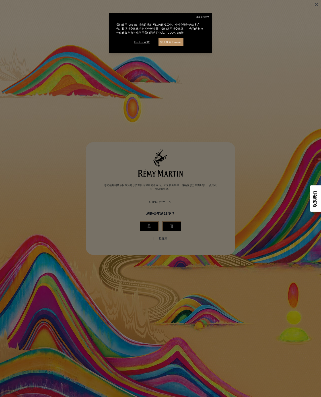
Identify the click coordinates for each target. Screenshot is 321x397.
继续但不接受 (202, 17)
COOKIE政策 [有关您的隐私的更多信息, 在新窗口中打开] (176, 33)
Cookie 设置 (142, 42)
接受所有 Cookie (171, 42)
